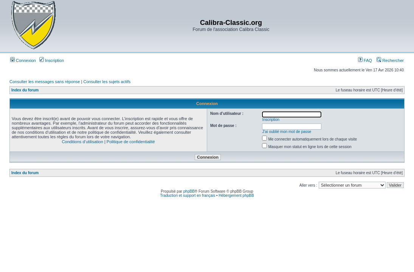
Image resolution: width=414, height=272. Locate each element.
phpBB (189, 191)
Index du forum (25, 90)
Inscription (51, 60)
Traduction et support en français (187, 195)
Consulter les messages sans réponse (44, 81)
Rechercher (390, 60)
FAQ (365, 60)
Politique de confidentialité (131, 141)
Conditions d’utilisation (82, 141)
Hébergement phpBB (236, 195)
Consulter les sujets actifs (106, 81)
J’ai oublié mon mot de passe (287, 132)
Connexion (23, 60)
